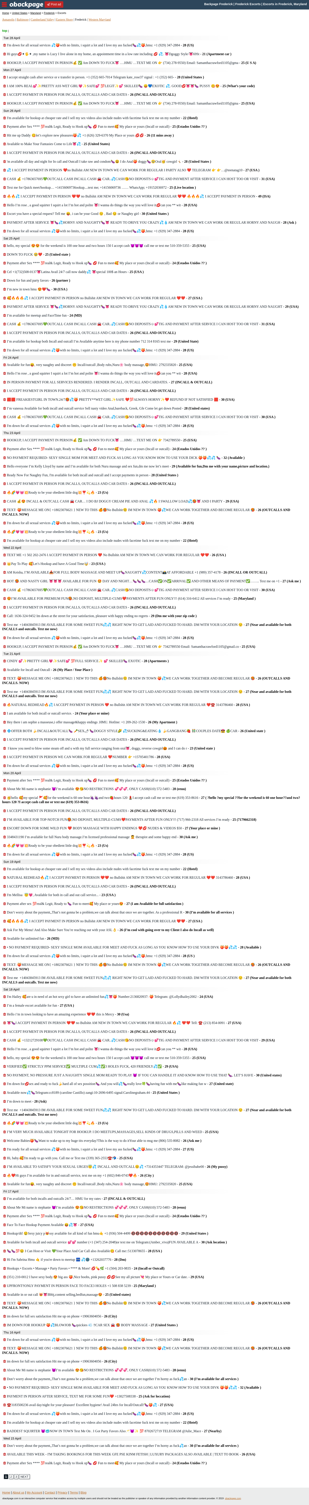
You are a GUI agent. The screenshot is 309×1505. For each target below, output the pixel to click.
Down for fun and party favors (36, 280)
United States (19, 13)
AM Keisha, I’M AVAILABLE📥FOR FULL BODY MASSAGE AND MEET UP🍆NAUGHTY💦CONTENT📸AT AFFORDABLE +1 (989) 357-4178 (135, 572)
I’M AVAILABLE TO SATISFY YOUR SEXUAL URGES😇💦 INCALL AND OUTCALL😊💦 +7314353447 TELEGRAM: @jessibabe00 (115, 1166)
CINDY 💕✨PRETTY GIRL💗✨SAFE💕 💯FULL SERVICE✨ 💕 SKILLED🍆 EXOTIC (86, 661)
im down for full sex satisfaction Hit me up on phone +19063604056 (60, 1316)
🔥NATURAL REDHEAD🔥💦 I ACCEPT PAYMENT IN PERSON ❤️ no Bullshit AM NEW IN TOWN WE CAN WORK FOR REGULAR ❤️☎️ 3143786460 (126, 705)
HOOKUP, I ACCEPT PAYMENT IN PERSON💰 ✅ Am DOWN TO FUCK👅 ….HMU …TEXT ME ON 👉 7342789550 (100, 440)
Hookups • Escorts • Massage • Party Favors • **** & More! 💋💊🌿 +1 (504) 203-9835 (84, 1268)
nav (4, 4)
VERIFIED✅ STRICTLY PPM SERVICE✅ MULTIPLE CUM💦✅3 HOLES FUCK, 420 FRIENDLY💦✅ (90, 1066)
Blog (83, 1492)
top (4, 30)
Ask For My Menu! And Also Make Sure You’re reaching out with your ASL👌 (108, 930)
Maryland (35, 13)
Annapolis (8, 19)
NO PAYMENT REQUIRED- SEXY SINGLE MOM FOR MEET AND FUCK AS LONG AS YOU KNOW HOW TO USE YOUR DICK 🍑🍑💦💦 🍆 (124, 458)
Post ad (54, 4)
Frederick (49, 13)
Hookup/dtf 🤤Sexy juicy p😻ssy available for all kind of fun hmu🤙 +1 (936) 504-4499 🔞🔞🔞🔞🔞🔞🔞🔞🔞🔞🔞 (105, 1233)
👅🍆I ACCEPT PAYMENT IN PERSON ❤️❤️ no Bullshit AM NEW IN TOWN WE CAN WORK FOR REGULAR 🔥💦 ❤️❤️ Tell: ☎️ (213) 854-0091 (122, 1023)
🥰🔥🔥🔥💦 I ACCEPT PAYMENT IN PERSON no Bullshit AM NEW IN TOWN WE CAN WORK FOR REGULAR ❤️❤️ (102, 298)
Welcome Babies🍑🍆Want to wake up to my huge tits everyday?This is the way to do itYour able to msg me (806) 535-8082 (102, 1140)
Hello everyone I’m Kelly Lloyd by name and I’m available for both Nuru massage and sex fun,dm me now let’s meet (136, 466)
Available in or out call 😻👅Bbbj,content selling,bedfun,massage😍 (67, 1294)
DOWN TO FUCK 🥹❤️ (36, 254)
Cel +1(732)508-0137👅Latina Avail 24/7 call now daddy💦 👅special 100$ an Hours (73, 272)
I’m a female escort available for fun (38, 1005)
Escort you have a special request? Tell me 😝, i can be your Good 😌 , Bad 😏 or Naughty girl (86, 213)
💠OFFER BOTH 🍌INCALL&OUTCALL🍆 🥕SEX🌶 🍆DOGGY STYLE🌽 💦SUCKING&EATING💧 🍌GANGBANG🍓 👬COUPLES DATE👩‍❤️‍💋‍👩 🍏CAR (134, 731)
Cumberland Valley (42, 19)
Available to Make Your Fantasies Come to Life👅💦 (56, 144)
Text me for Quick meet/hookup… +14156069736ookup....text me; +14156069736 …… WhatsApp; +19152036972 (99, 187)
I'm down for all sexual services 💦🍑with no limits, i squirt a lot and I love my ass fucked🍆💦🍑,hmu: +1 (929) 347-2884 (98, 45)
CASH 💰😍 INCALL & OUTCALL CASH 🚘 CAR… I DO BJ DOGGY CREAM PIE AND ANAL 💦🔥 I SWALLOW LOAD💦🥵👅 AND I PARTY (121, 501)
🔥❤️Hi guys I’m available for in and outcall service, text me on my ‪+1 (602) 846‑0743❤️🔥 (78, 1175)
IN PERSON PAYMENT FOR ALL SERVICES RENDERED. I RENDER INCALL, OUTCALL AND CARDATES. (107, 382)
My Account (34, 1492)
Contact (50, 1492)
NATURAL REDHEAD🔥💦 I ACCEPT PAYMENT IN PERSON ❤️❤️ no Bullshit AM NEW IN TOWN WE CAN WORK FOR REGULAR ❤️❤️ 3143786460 (126, 877)
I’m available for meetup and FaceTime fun (42, 315)
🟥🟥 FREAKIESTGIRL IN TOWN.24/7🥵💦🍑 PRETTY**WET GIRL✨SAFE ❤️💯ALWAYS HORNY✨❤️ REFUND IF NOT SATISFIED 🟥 (119, 399)
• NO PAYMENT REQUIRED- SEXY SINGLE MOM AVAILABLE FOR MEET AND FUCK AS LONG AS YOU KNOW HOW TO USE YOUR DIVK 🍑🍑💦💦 (132, 947)
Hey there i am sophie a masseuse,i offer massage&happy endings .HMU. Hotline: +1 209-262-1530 (90, 722)
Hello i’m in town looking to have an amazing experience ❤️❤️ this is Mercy (66, 1014)
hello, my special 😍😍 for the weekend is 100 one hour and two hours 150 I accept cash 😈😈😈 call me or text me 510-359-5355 (104, 245)
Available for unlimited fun (31, 938)
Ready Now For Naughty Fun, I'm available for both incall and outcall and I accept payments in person (90, 475)
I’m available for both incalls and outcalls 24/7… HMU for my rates (74, 1198)
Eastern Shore (64, 19)
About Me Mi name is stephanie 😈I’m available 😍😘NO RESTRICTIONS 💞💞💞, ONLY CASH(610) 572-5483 (94, 789)
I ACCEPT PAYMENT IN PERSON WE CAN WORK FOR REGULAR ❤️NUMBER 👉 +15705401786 (86, 757)
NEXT (24, 1476)
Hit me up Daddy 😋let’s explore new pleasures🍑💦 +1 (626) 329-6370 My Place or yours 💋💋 (88, 135)
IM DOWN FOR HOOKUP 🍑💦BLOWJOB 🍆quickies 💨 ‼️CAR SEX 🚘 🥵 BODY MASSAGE (90, 1325)
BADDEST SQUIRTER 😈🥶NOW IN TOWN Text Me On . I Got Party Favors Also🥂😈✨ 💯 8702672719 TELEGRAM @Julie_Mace (112, 1431)
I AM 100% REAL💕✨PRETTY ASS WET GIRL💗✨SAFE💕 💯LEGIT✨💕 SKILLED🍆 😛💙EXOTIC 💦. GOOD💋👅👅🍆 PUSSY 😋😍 (129, 86)
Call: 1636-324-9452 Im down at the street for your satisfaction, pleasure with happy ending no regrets (100, 616)
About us (18, 1492)
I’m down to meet (25, 1101)
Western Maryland (99, 19)
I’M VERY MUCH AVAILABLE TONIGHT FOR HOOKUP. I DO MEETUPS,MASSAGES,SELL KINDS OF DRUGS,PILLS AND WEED (110, 1132)
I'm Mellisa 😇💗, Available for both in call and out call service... (59, 895)
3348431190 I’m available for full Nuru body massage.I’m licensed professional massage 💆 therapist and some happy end (100, 837)
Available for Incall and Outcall (47, 670)
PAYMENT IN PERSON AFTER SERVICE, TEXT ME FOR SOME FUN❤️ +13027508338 (86, 1396)
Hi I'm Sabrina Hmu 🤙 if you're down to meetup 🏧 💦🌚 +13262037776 (64, 1259)
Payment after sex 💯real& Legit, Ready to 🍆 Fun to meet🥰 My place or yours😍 (93, 904)
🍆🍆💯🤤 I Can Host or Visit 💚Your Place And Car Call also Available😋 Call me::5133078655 (82, 1251)
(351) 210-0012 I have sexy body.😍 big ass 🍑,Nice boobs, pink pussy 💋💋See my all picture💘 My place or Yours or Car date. (103, 1277)
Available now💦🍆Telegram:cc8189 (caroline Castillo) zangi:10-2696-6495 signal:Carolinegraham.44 (91, 1092)
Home (5, 13)
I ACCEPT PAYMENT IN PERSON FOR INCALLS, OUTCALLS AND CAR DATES (89, 94)
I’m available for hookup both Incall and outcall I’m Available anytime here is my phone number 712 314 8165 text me (100, 341)
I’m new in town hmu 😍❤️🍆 (35, 289)
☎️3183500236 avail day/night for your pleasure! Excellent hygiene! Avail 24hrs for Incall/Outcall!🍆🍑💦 (88, 1405)
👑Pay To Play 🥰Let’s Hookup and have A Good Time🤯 (54, 564)
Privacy (62, 1492)
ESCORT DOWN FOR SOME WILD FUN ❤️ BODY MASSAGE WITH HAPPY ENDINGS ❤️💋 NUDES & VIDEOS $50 (111, 828)
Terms (74, 1492)
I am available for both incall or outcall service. (56, 713)
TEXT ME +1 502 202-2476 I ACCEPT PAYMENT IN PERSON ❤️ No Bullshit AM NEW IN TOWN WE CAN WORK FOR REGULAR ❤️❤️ (114, 555)
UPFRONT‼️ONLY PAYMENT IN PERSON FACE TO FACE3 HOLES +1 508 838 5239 (79, 1286)
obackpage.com (233, 1498)
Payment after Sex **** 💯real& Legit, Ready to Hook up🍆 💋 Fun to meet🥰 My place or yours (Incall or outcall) (105, 126)
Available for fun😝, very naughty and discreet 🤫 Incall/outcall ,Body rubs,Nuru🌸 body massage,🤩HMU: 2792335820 (97, 365)
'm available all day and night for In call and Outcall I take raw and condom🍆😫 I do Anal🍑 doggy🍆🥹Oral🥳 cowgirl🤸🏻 (107, 161)
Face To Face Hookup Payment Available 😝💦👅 (48, 1225)
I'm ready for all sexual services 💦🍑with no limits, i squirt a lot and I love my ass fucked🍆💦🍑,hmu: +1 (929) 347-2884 (98, 1149)
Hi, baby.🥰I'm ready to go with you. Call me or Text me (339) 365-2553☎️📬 (68, 1158)
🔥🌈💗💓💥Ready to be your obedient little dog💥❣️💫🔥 (55, 492)
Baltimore (23, 19)
